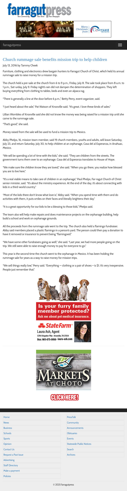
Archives (71, 454)
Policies (7, 476)
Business (7, 428)
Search (70, 449)
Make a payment (11, 470)
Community (73, 422)
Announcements (75, 428)
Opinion (7, 444)
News (6, 422)
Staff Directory (10, 465)
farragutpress (12, 45)
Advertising (8, 460)
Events (70, 438)
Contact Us (8, 449)
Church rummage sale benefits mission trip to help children (55, 59)
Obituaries (72, 433)
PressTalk (71, 417)
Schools (7, 433)
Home (6, 417)
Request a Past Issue (13, 454)
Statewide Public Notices (79, 444)
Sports (6, 438)
